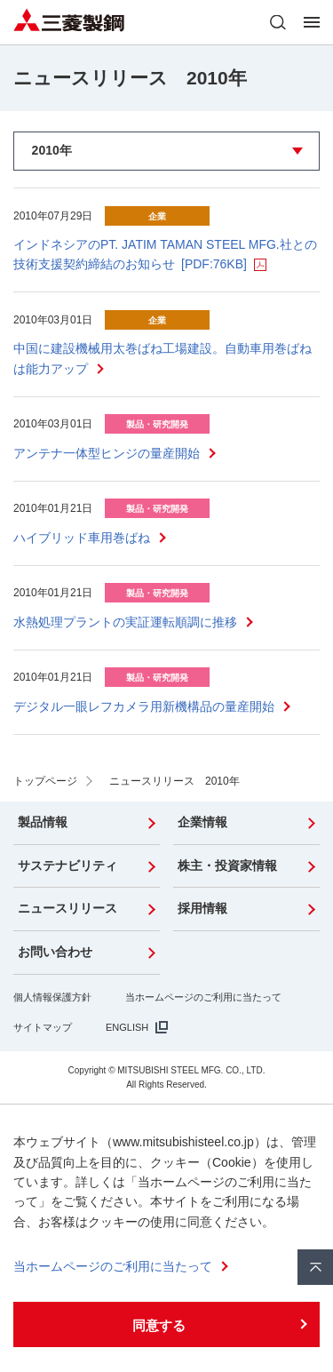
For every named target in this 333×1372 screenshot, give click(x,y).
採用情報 (202, 908)
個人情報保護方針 (52, 997)
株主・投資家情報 (227, 865)
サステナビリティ (67, 865)
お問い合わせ (55, 952)
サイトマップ (42, 1027)
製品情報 (42, 822)
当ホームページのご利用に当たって (203, 997)
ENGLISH (127, 1027)
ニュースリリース (67, 908)
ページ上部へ (315, 1267)
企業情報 (202, 822)
